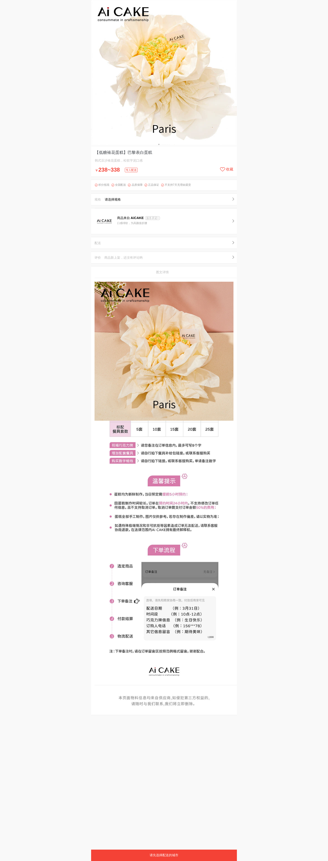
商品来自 (131, 218)
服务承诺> (152, 218)
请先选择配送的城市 (164, 855)
